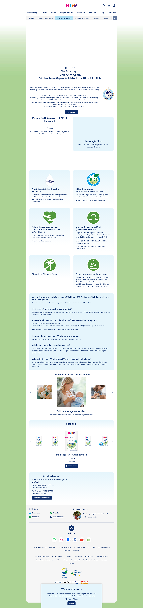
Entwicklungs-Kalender (82, 18)
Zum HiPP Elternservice (42, 498)
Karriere (68, 556)
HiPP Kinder (91, 547)
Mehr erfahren (73, 599)
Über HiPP (76, 550)
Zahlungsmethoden (102, 556)
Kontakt (71, 563)
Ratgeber (96, 18)
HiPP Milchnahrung (65, 547)
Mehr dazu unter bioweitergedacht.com (91, 201)
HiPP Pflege (52, 547)
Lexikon (106, 18)
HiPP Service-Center (90, 517)
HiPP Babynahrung (79, 547)
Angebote (67, 550)
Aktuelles (31, 18)
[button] (104, 5)
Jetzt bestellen (71, 466)
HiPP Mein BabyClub (104, 547)
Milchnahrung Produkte (45, 18)
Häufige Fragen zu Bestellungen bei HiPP (47, 560)
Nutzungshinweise (57, 556)
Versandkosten (77, 556)
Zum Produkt (71, 112)
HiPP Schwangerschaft (39, 547)
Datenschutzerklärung (42, 556)
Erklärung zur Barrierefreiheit (71, 560)
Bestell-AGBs (89, 556)
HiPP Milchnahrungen (64, 18)
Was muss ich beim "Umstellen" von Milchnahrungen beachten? (56, 329)
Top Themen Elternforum (90, 560)
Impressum (104, 560)
